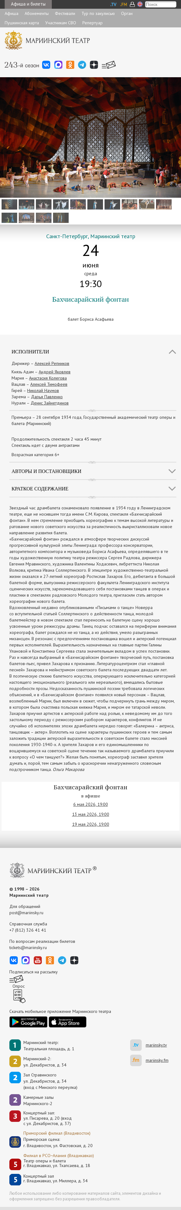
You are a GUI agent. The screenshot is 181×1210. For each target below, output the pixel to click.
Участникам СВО (60, 23)
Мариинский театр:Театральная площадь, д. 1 (48, 1046)
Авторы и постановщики (46, 471)
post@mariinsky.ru (26, 912)
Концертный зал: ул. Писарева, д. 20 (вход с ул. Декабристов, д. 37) (47, 1118)
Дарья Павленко (47, 396)
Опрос (18, 986)
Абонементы (37, 13)
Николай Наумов (43, 390)
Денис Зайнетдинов (50, 403)
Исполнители (30, 351)
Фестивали (65, 13)
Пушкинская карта (22, 23)
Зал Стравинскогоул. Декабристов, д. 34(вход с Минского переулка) (50, 1081)
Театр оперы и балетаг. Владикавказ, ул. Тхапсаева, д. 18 (56, 1163)
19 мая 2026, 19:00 (90, 824)
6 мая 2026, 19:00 (90, 804)
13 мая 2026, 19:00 (90, 814)
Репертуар (92, 23)
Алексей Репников (52, 363)
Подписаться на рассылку (33, 972)
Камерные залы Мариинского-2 (38, 1100)
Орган (127, 13)
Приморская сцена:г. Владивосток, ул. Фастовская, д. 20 (51, 1142)
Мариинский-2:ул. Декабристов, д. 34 (44, 1062)
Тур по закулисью (98, 13)
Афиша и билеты (28, 4)
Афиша (11, 13)
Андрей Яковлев (55, 372)
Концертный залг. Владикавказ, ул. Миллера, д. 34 (55, 1179)
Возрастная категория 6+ (35, 454)
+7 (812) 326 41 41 (27, 930)
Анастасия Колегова (48, 378)
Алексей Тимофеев (48, 384)
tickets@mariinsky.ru (28, 947)
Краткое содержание (40, 488)
